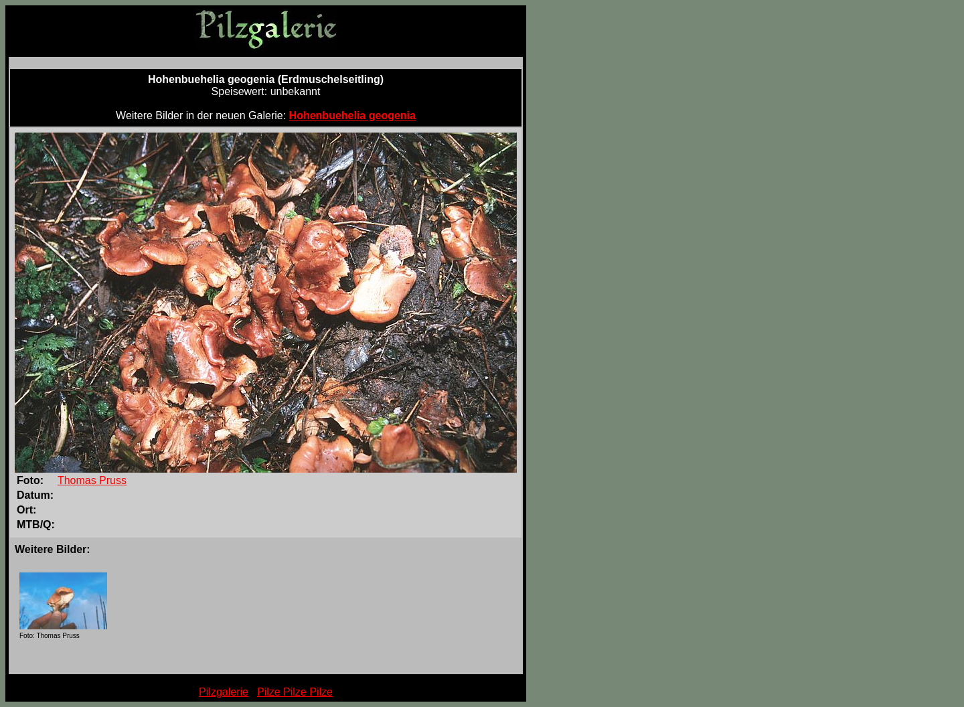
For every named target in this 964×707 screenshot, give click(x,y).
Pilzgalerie (223, 692)
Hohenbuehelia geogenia (352, 115)
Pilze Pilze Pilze (295, 692)
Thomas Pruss (92, 480)
